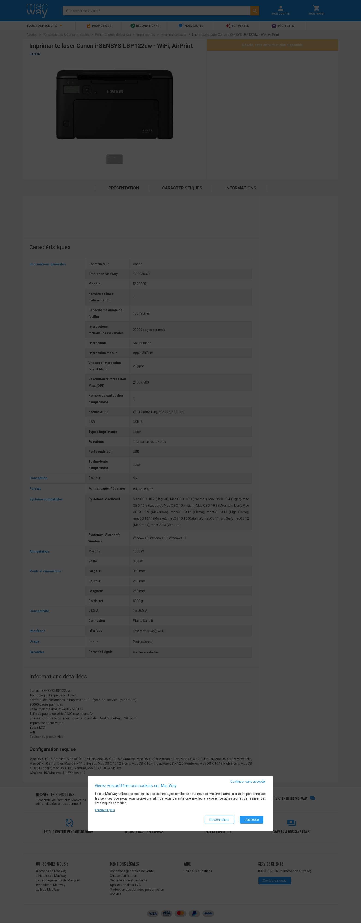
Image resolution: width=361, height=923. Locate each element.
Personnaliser (219, 819)
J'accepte (251, 819)
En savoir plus (105, 810)
